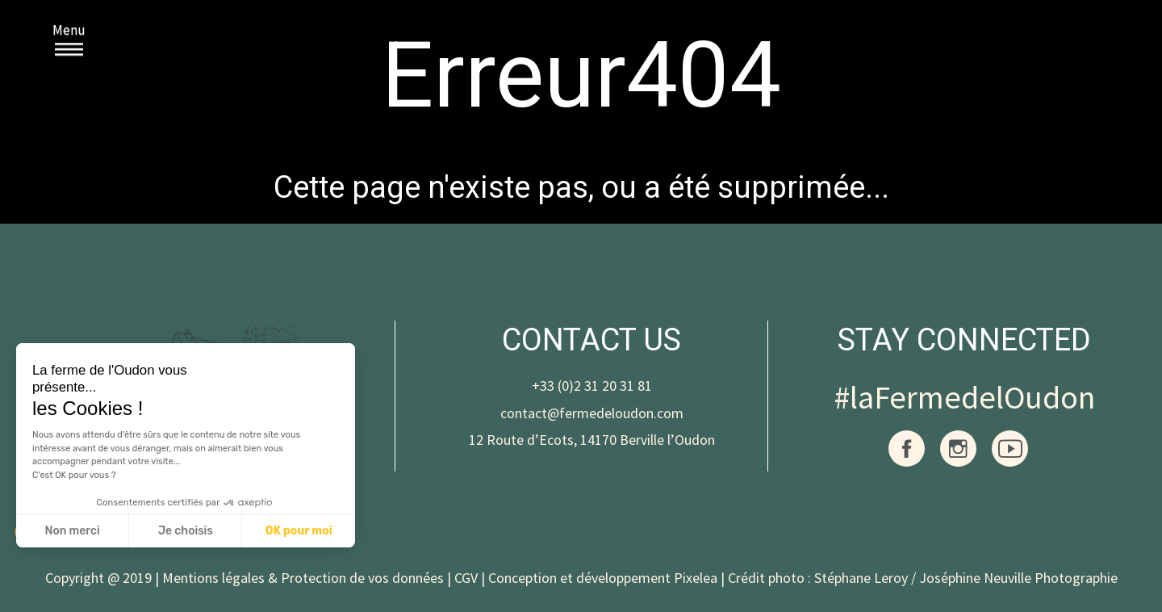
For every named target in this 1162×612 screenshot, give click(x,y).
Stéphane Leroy (861, 577)
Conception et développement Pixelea (602, 577)
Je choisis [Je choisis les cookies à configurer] (185, 531)
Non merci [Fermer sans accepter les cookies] (71, 531)
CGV (466, 577)
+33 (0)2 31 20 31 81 (592, 385)
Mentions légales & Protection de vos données (303, 577)
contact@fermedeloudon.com (591, 413)
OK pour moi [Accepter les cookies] (298, 531)
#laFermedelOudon (964, 397)
